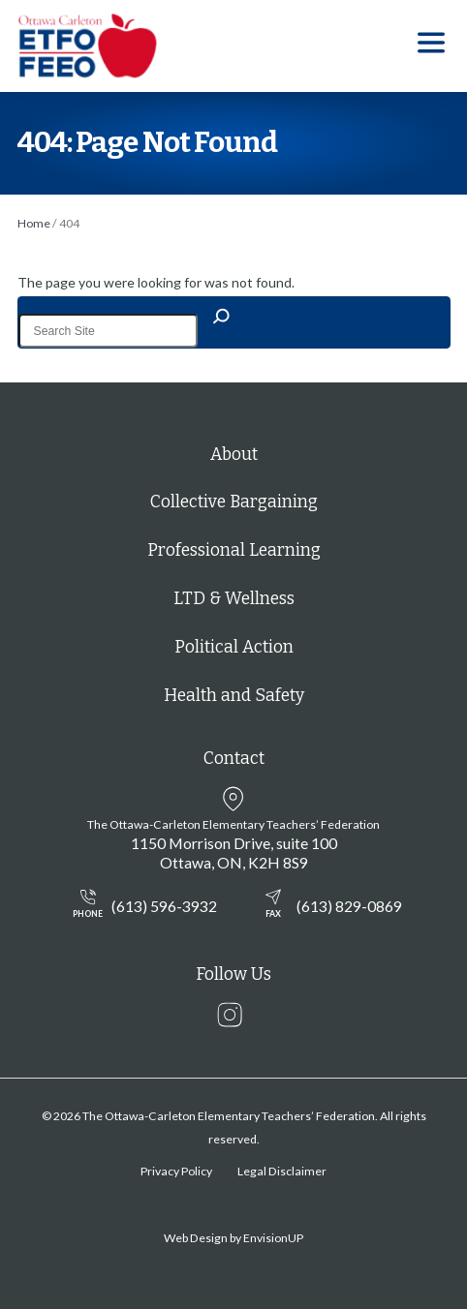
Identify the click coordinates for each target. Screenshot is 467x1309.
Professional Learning (234, 550)
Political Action (234, 647)
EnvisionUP (273, 1238)
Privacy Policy (176, 1171)
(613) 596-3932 (140, 905)
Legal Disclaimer (282, 1171)
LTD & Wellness (234, 599)
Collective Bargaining (234, 502)
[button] (431, 46)
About (234, 454)
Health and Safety (234, 695)
